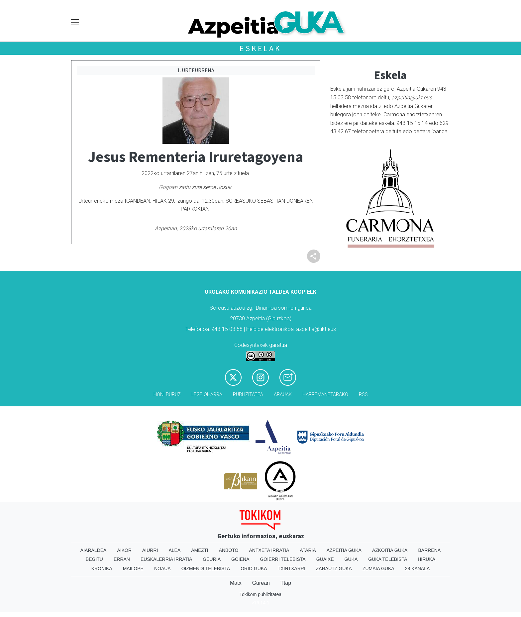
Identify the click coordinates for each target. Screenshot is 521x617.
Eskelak (260, 48)
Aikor (124, 550)
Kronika (101, 568)
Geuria (212, 559)
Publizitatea (248, 394)
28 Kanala (417, 568)
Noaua (162, 568)
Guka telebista (387, 559)
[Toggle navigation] (75, 22)
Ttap (285, 583)
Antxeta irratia (269, 550)
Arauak (283, 394)
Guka (351, 559)
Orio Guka (254, 568)
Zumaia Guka (378, 568)
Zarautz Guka (334, 568)
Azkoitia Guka (390, 550)
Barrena (429, 550)
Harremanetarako (325, 394)
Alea (174, 550)
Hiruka (426, 559)
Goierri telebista (282, 559)
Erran (122, 559)
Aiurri (150, 550)
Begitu (94, 559)
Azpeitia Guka (344, 550)
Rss (363, 394)
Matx (236, 583)
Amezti (199, 550)
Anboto (229, 550)
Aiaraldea (93, 550)
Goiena (240, 559)
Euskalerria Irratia (166, 559)
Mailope (133, 568)
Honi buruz (167, 394)
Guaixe (325, 559)
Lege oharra (206, 394)
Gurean (261, 583)
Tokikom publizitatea (260, 594)
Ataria (308, 550)
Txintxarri (291, 568)
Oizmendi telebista (205, 568)
